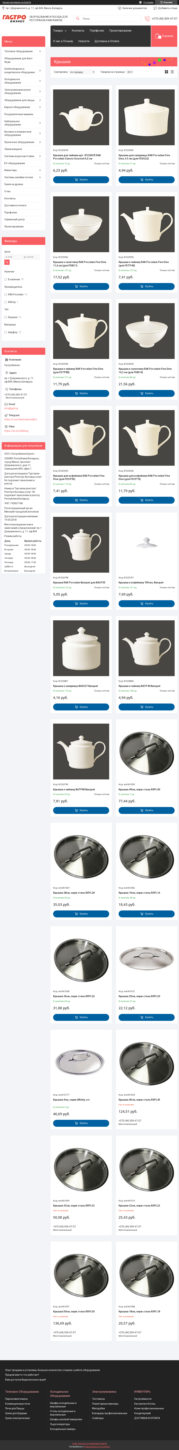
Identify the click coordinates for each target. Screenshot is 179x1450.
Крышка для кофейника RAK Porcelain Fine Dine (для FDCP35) (78, 477)
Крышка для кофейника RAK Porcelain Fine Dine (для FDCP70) (144, 477)
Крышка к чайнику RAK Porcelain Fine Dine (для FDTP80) (78, 370)
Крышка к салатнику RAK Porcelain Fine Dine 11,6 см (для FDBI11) (79, 264)
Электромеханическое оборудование (17, 91)
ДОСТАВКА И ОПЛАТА (147, 1418)
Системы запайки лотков (18, 177)
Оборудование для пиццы (19, 100)
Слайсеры (98, 1418)
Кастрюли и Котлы (144, 1403)
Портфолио (97, 30)
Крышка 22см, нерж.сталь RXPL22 (139, 1205)
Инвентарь (10, 170)
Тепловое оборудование (18, 51)
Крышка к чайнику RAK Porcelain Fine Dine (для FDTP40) (144, 264)
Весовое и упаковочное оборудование (18, 133)
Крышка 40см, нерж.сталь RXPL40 (139, 789)
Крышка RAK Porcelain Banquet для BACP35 (79, 582)
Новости (83, 41)
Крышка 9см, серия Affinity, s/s (71, 1099)
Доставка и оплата (15, 205)
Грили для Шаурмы (16, 1413)
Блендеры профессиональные (109, 1413)
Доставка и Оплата (107, 41)
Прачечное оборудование (19, 142)
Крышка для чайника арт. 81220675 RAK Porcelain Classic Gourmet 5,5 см (77, 157)
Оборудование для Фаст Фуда (18, 60)
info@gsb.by (11, 408)
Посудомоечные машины (18, 114)
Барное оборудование (17, 107)
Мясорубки (98, 1408)
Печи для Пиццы (14, 1408)
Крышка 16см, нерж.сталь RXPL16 (139, 892)
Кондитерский (142, 1413)
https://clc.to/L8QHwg (16, 430)
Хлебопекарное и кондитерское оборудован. (19, 70)
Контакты (78, 30)
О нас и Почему (63, 41)
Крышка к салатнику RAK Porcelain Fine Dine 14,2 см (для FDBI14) (145, 370)
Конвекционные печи (17, 1403)
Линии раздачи (13, 149)
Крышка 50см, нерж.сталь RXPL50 (74, 1311)
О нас (7, 191)
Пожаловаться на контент (97, 1446)
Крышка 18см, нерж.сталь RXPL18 (139, 1311)
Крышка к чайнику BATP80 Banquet (74, 789)
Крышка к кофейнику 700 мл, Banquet (141, 582)
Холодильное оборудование (12, 81)
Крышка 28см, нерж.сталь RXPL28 (74, 892)
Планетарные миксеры (105, 1403)
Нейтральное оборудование (12, 123)
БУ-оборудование (14, 163)
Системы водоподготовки (19, 156)
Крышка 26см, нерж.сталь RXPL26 (74, 996)
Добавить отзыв (167, 8)
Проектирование (120, 30)
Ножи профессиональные (149, 1408)
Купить (84, 179)
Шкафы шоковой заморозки (66, 1419)
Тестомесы (98, 1398)
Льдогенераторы (60, 1424)
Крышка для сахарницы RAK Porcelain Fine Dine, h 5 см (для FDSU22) (144, 157)
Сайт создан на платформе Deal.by (89, 1443)
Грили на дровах (13, 184)
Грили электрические (17, 1418)
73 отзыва (148, 2)
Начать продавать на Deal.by (17, 2)
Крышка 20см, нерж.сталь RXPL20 (139, 996)
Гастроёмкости (142, 1398)
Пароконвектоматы (16, 1398)
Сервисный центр (14, 219)
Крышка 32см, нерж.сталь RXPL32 (74, 1205)
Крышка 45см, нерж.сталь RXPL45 (139, 1099)
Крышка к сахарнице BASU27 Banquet (75, 686)
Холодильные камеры (62, 1429)
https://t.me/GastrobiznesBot (20, 419)
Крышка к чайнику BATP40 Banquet (139, 686)
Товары (58, 30)
